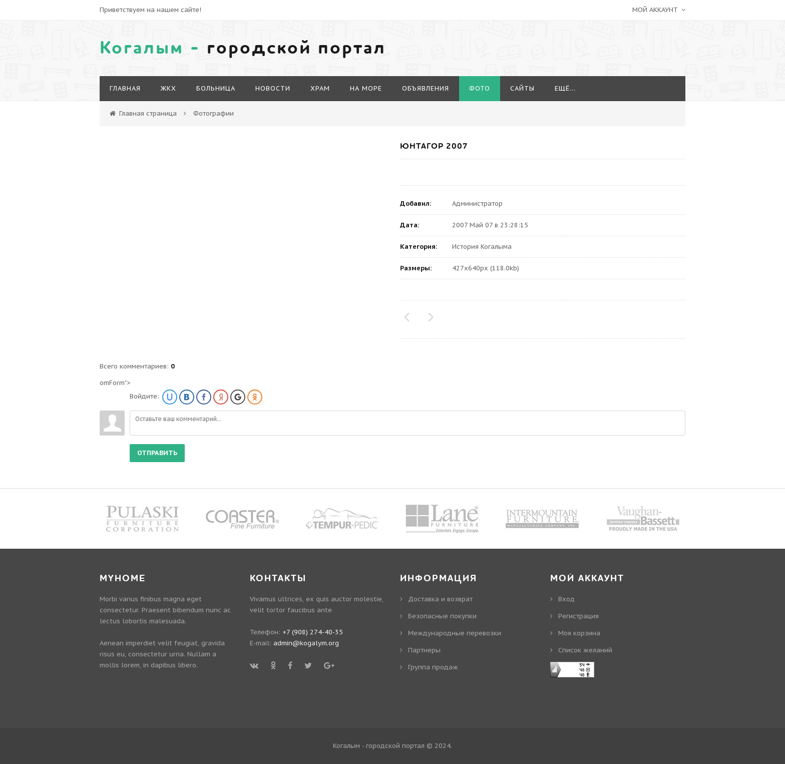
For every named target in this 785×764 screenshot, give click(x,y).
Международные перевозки (454, 633)
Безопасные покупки (442, 616)
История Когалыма (482, 246)
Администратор (477, 203)
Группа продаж (433, 667)
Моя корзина (579, 633)
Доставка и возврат (440, 599)
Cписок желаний (585, 650)
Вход (566, 599)
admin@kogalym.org (306, 643)
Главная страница (148, 113)
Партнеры (424, 650)
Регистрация (578, 616)
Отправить (157, 453)
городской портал (243, 48)
